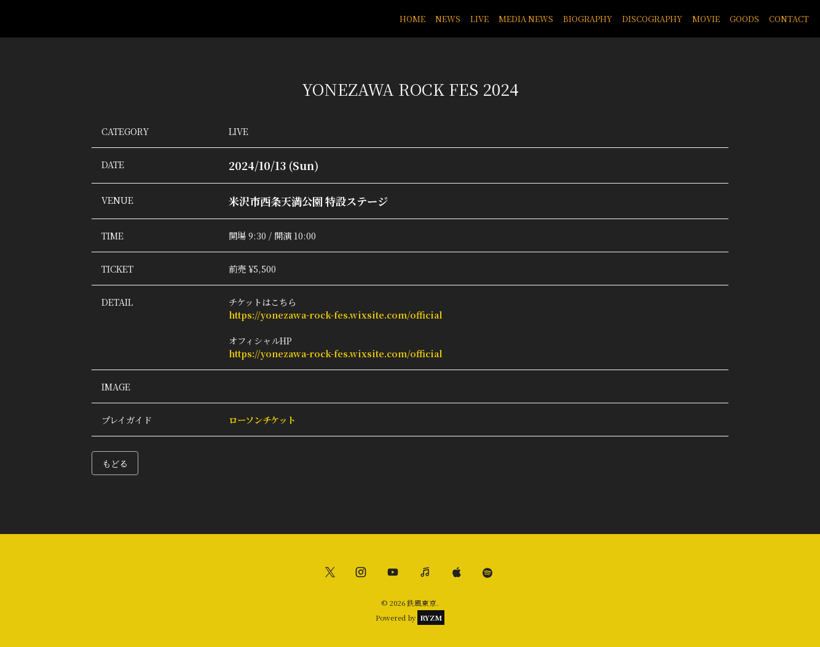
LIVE (479, 19)
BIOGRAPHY (587, 19)
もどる (115, 463)
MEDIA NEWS (526, 19)
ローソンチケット (262, 419)
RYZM (431, 617)
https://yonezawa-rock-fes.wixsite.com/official (336, 314)
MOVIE (706, 19)
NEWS (447, 19)
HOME (412, 19)
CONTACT (789, 19)
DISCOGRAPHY (652, 19)
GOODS (744, 19)
